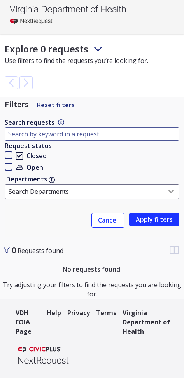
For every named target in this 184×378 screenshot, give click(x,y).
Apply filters (154, 219)
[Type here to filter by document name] (92, 134)
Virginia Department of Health (67, 9)
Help (54, 312)
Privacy (78, 312)
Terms (106, 312)
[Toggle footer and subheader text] (98, 49)
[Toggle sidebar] (7, 250)
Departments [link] (30, 179)
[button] (161, 17)
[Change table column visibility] (174, 249)
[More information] (61, 122)
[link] (61, 122)
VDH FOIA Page (24, 322)
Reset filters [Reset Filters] (56, 105)
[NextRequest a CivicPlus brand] (43, 357)
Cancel (108, 220)
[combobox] (92, 191)
